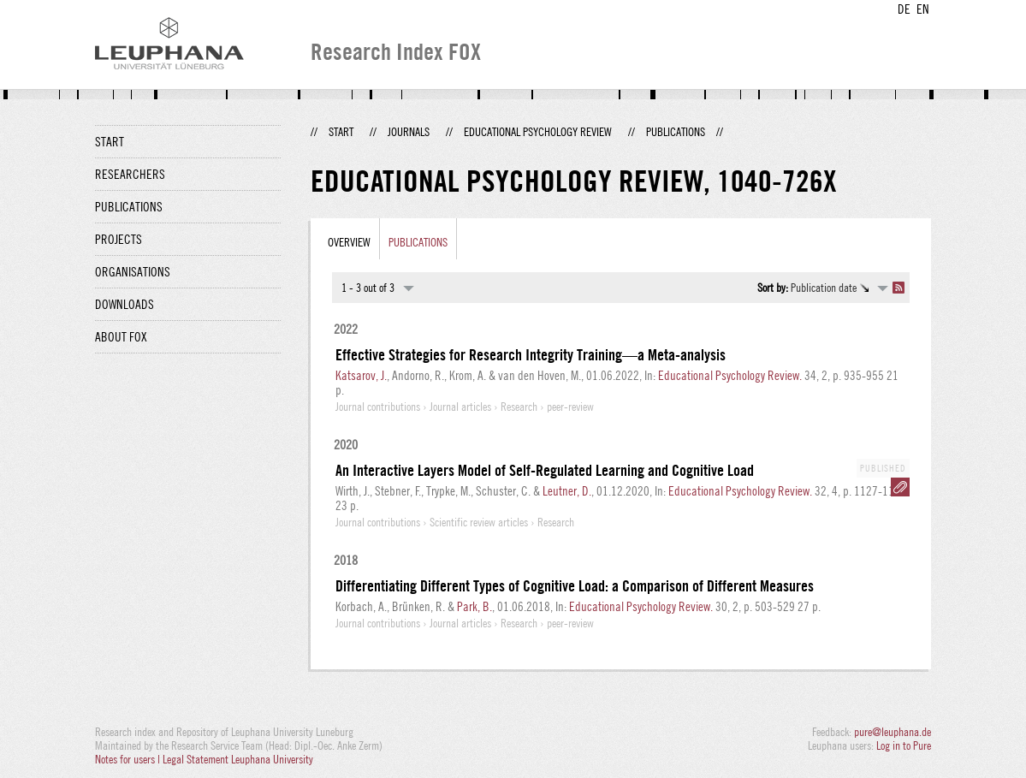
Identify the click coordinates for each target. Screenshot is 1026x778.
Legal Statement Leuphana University (238, 759)
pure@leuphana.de (892, 732)
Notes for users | (129, 759)
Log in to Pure (903, 745)
